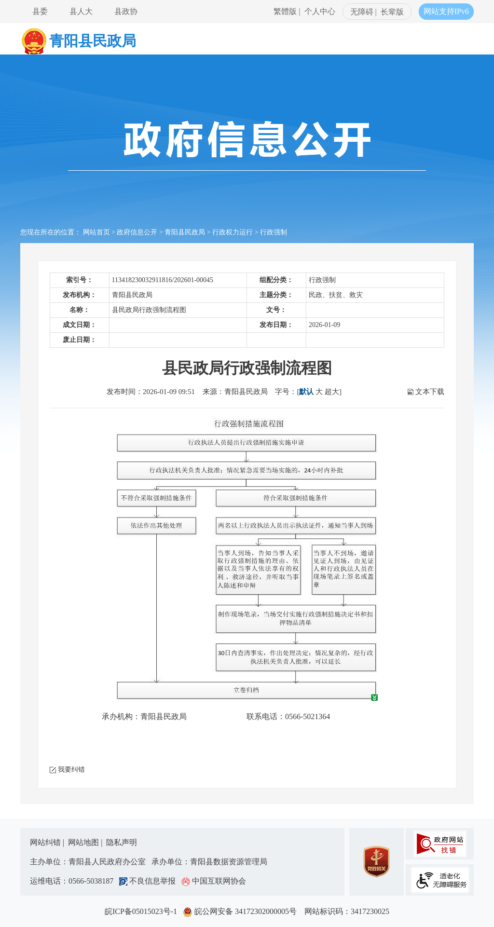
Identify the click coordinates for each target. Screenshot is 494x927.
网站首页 (96, 232)
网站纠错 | (48, 842)
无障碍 (361, 12)
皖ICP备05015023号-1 (143, 911)
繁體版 (285, 11)
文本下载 (429, 391)
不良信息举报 (149, 881)
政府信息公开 (137, 232)
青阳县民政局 (185, 232)
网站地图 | (86, 842)
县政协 (125, 11)
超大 (332, 391)
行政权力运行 (232, 232)
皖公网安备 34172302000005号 (242, 911)
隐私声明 (121, 842)
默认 (306, 391)
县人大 (81, 11)
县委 (40, 11)
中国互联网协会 (213, 881)
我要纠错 (71, 769)
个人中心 (319, 11)
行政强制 (273, 232)
